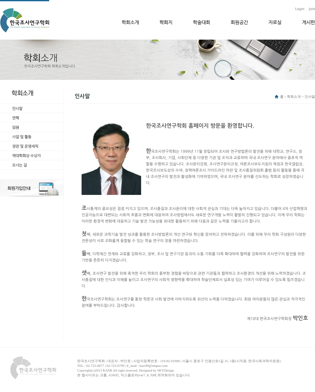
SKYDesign (165, 370)
